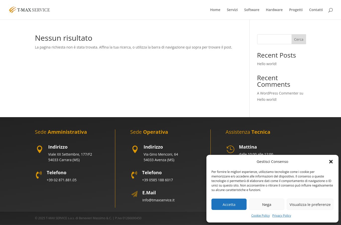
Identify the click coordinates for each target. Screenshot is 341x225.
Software (252, 10)
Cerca (298, 39)
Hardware (274, 10)
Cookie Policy (260, 215)
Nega (266, 204)
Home (215, 10)
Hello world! (267, 63)
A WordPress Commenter (278, 93)
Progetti (296, 10)
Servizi (232, 10)
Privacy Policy (281, 215)
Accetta (228, 204)
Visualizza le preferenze (310, 204)
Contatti (316, 10)
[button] (330, 161)
